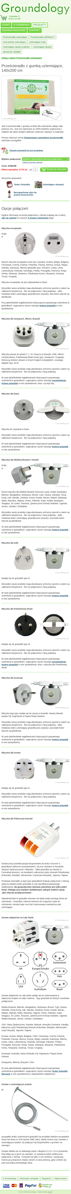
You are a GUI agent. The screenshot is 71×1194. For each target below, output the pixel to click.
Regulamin (46, 1178)
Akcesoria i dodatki (11, 52)
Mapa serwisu (61, 1178)
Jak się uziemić (9, 218)
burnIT (50, 1192)
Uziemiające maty (37, 42)
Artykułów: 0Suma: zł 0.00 (14, 17)
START (6, 25)
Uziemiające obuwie (42, 47)
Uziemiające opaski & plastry (16, 47)
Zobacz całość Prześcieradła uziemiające (21, 58)
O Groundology (9, 1178)
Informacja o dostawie (29, 1178)
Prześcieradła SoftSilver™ (43, 37)
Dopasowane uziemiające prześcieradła (43, 137)
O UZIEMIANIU (21, 25)
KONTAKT (34, 30)
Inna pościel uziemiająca (14, 42)
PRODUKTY (39, 25)
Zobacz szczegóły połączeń (33, 162)
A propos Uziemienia (38, 218)
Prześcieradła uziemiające (15, 37)
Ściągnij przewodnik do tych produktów (26, 150)
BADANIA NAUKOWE (13, 30)
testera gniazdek (47, 305)
